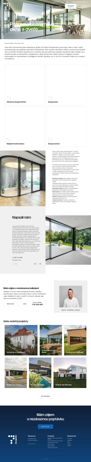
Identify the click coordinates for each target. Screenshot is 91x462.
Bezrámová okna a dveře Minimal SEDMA (55, 439)
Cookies (69, 443)
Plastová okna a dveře (53, 447)
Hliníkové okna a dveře (53, 442)
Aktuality (56, 2)
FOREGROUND (45, 459)
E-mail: (80, 2)
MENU (58, 6)
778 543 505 (37, 305)
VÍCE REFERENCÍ (45, 396)
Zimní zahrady (51, 444)
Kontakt (69, 445)
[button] (35, 264)
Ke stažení (69, 438)
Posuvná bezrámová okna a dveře (55, 440)
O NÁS (24, 303)
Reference (69, 440)
